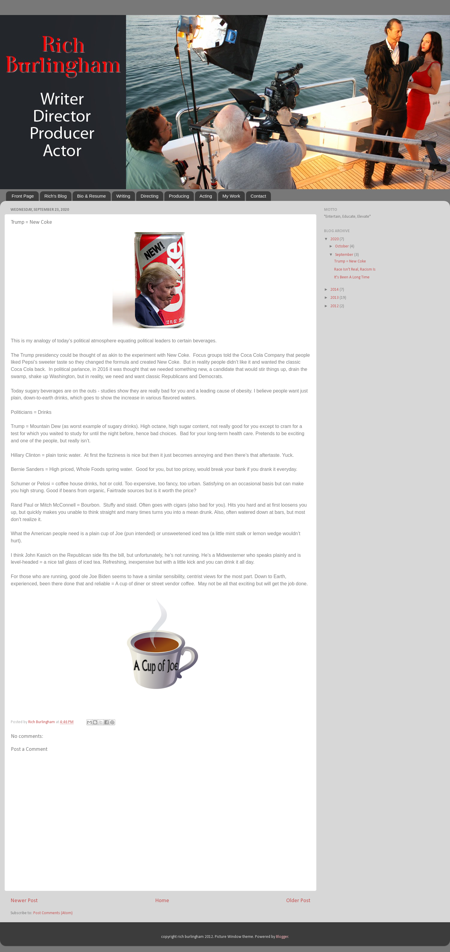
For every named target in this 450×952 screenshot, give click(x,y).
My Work (231, 196)
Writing (123, 196)
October (342, 246)
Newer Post (24, 901)
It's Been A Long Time (352, 277)
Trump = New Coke (350, 261)
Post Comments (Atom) (53, 913)
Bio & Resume (91, 196)
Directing (149, 196)
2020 (335, 239)
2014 (335, 290)
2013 (335, 298)
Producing (179, 196)
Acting (206, 196)
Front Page (23, 196)
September (344, 255)
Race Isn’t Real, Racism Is (355, 269)
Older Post (298, 901)
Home (162, 901)
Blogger (282, 937)
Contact (258, 196)
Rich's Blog (55, 196)
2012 (335, 306)
